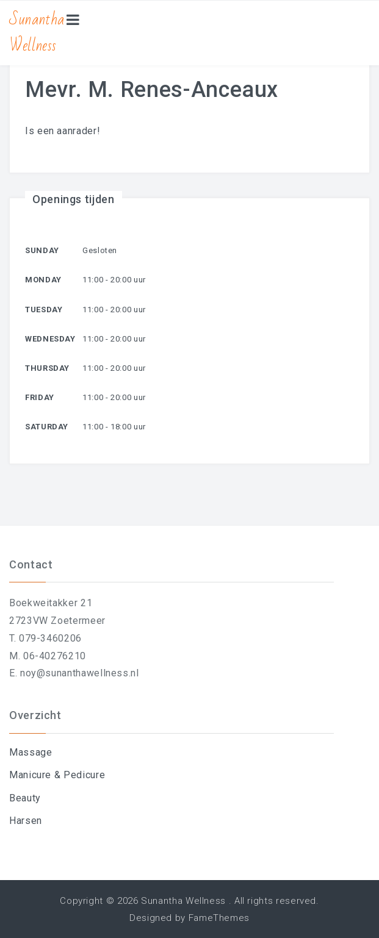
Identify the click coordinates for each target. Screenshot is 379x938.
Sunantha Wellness (37, 32)
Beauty (25, 798)
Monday (43, 279)
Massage (30, 752)
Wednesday (50, 338)
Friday (39, 397)
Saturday (46, 426)
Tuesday (43, 309)
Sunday (42, 250)
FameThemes (219, 917)
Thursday (47, 368)
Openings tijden (73, 199)
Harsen (25, 820)
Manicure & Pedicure (57, 775)
